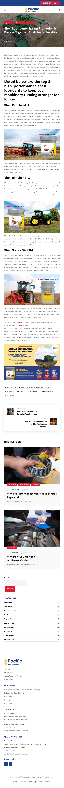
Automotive (20, 23)
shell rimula (9, 391)
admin (25, 487)
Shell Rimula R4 (20, 391)
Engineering (32, 616)
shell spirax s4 (33, 391)
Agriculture (9, 23)
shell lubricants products (35, 387)
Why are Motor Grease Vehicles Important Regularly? (32, 493)
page (56, 337)
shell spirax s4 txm (47, 391)
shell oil (48, 387)
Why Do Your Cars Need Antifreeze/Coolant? (21, 556)
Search (6, 575)
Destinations (32, 612)
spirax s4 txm (9, 395)
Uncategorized (32, 637)
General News (24, 482)
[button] (59, 9)
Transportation (32, 633)
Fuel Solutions (32, 620)
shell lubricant (19, 387)
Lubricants (30, 23)
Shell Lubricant (18, 322)
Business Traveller (32, 608)
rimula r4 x (8, 387)
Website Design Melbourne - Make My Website (32, 779)
